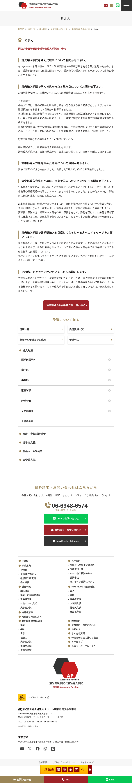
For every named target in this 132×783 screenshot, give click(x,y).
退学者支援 (29, 442)
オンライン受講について (82, 581)
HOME (25, 561)
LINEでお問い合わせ (68, 518)
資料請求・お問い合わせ (68, 530)
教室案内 (76, 621)
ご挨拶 (23, 570)
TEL (66, 779)
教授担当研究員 (28, 578)
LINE (110, 779)
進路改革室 (27, 612)
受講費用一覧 (76, 569)
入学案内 (76, 561)
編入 (72, 591)
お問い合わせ (22, 779)
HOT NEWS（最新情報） (84, 586)
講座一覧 (26, 586)
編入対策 (28, 350)
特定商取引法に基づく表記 (85, 637)
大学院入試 (29, 459)
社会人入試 (75, 607)
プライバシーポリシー (64, 762)
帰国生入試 (25, 646)
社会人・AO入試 (32, 451)
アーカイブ (77, 641)
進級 (72, 595)
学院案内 (26, 565)
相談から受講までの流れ (82, 565)
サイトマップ (86, 762)
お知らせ (76, 629)
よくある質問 (78, 633)
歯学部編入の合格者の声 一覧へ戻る (66, 305)
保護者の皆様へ (28, 574)
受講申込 (74, 577)
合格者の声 (27, 421)
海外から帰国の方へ (32, 616)
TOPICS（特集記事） (32, 621)
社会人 (23, 637)
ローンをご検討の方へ (81, 573)
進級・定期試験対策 (34, 433)
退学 (22, 633)
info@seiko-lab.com (67, 541)
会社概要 (24, 582)
